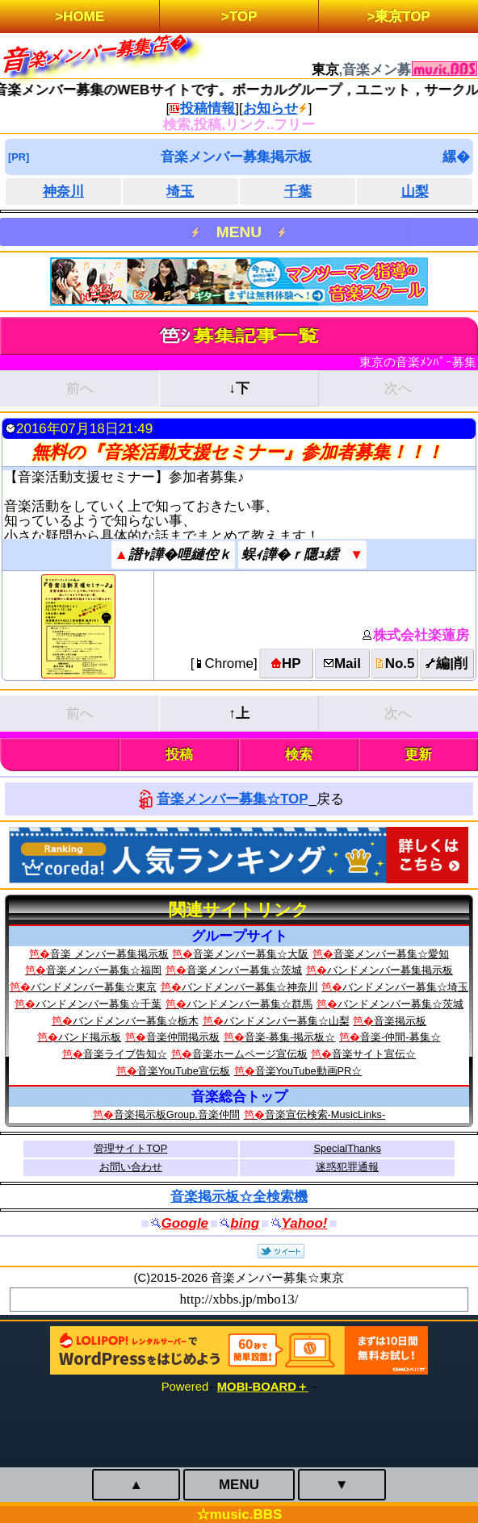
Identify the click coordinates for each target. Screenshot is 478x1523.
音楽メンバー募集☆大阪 (250, 954)
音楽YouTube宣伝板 (183, 1071)
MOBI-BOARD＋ (262, 1386)
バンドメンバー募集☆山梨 (287, 1021)
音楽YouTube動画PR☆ (309, 1071)
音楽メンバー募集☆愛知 (391, 954)
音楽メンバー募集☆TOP (232, 799)
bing (244, 1223)
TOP (243, 16)
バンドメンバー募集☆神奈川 (250, 987)
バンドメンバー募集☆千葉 (98, 1004)
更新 (418, 754)
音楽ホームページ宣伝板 (250, 1054)
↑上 (239, 713)
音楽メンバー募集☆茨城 (244, 970)
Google (185, 1223)
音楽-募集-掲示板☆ (290, 1037)
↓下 (239, 388)
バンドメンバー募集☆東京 (94, 987)
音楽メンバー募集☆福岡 (103, 970)
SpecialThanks (347, 1148)
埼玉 (180, 191)
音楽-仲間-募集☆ (400, 1037)
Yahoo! (305, 1223)
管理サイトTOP (130, 1148)
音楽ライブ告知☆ (125, 1054)
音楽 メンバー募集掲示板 (109, 954)
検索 (298, 754)
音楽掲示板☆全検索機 (239, 1196)
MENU (239, 231)
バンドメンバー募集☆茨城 (400, 1004)
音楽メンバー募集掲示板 (236, 157)
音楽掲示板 (400, 1021)
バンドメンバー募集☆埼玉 (405, 987)
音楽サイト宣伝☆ (374, 1054)
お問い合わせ (130, 1167)
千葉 (298, 191)
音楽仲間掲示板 (183, 1037)
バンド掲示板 (89, 1037)
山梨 (415, 191)
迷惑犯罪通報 (347, 1167)
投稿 (179, 754)
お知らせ (270, 108)
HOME (83, 16)
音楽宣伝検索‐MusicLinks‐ (325, 1114)
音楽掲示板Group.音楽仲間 (177, 1114)
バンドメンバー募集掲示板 (390, 970)
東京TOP (402, 16)
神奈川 (63, 191)
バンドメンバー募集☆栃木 (136, 1021)
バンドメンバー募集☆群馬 (249, 1004)
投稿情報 (207, 108)
